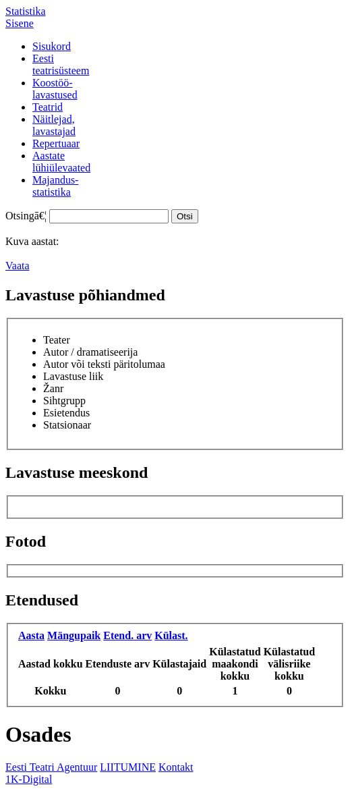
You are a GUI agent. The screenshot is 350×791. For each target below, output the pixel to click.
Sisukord (51, 46)
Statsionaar (67, 425)
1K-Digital (28, 779)
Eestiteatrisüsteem (60, 64)
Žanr (53, 388)
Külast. (170, 635)
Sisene (19, 23)
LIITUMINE (128, 767)
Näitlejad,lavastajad (54, 125)
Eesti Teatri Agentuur (51, 767)
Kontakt (176, 767)
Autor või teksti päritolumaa (104, 364)
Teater (56, 340)
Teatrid (47, 107)
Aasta (31, 635)
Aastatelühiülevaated (61, 161)
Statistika (25, 11)
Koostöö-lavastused (55, 89)
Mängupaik (73, 635)
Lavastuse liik (73, 376)
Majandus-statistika (55, 186)
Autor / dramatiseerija (90, 352)
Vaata (17, 265)
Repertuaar (56, 143)
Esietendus (66, 412)
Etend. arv (127, 635)
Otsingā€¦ (26, 215)
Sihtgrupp (64, 400)
